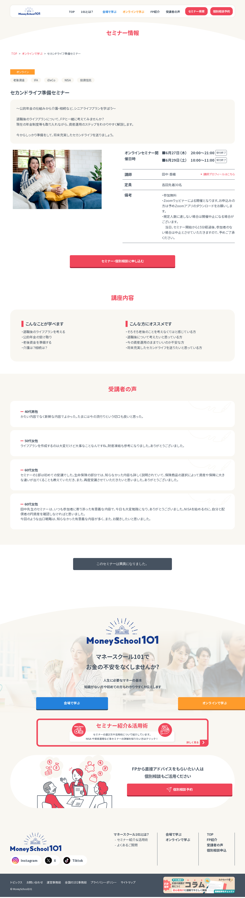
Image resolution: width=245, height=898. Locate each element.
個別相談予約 (221, 11)
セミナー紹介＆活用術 (132, 840)
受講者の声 (173, 12)
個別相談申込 (216, 851)
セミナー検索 (196, 11)
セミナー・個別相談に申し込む (122, 261)
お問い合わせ (34, 883)
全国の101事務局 (76, 883)
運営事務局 (54, 883)
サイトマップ (128, 883)
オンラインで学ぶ (133, 12)
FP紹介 (155, 12)
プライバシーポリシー (104, 883)
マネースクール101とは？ (131, 835)
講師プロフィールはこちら (219, 174)
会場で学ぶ (109, 12)
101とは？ (87, 12)
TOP (72, 12)
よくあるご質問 (127, 845)
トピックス (16, 883)
